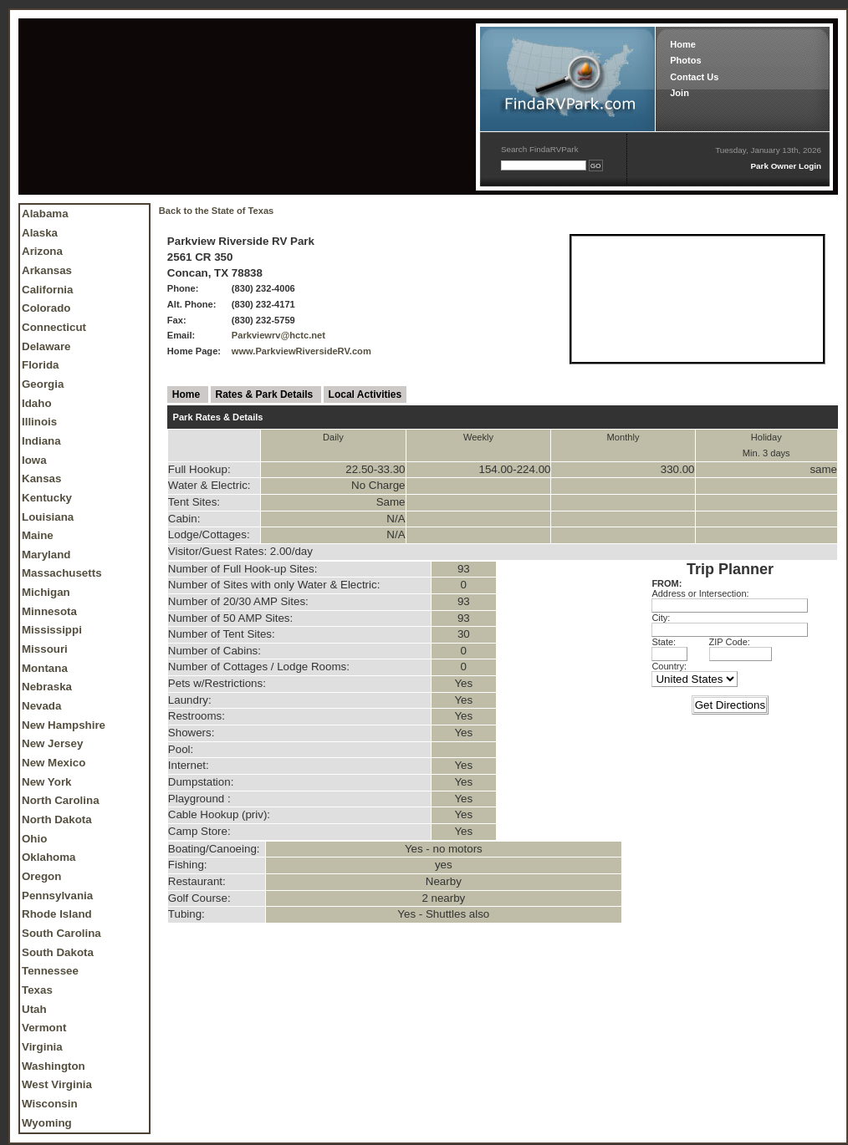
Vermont (44, 1027)
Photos (685, 60)
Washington (53, 1066)
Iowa (34, 460)
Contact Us (694, 77)
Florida (40, 365)
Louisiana (48, 517)
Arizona (42, 251)
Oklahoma (48, 857)
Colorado (46, 308)
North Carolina (61, 800)
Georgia (43, 384)
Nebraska (47, 686)
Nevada (41, 706)
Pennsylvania (57, 895)
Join (679, 93)
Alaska (40, 232)
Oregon (41, 876)
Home (683, 44)
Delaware (46, 346)
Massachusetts (62, 573)
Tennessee (50, 970)
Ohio (34, 838)
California (47, 289)
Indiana (41, 441)
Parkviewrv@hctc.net (278, 335)
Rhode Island (57, 914)
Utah (34, 1009)
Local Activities (365, 394)
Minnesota (49, 611)
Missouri (45, 649)
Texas (37, 990)
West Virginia (57, 1084)
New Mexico (53, 762)
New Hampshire (63, 725)
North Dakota (57, 819)
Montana (45, 668)
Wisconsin (50, 1103)
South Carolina (61, 933)
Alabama (45, 213)
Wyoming (47, 1123)
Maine (38, 535)
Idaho (37, 403)
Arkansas (47, 270)
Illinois (39, 421)
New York (47, 782)
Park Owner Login (785, 165)
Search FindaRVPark (540, 149)
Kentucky (47, 497)
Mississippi (52, 629)
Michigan (46, 592)
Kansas (41, 478)
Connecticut (54, 327)
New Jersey (52, 743)
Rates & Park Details (266, 394)
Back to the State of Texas (216, 211)
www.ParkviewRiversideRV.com (301, 351)
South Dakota (58, 952)
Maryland (46, 554)
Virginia (42, 1047)
